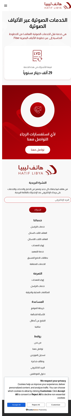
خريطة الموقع (35, 308)
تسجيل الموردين (35, 355)
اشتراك (35, 209)
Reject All (34, 405)
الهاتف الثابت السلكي (35, 233)
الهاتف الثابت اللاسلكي (35, 239)
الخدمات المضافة (35, 264)
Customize (53, 405)
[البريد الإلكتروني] (35, 200)
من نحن (35, 342)
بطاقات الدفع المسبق (35, 258)
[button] (3, 5)
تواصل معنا (35, 149)
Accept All (14, 405)
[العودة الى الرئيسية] (56, 5)
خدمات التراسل (35, 226)
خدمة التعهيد (35, 251)
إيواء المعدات (35, 245)
